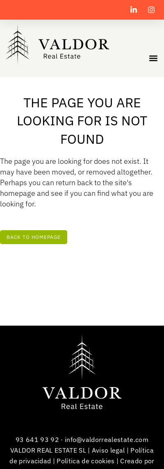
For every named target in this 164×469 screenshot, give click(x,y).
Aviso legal (108, 450)
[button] (153, 58)
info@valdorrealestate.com (106, 439)
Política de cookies (85, 461)
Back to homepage (34, 237)
